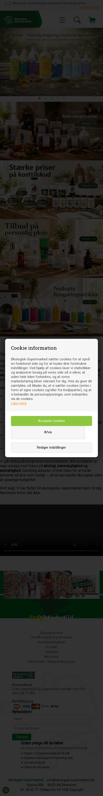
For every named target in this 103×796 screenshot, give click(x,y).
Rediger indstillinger (51, 448)
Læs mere (19, 403)
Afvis (48, 432)
